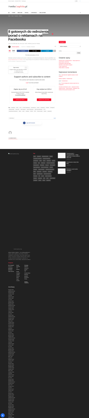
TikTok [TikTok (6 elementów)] (40, 180)
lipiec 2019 (10, 263)
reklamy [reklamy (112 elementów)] (35, 178)
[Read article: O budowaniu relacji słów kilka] (61, 164)
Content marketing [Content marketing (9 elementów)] (46, 158)
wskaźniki (49, 111)
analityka (13, 107)
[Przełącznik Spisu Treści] (25, 68)
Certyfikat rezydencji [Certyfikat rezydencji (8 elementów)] (37, 158)
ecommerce (33, 107)
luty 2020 (10, 254)
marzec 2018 (10, 283)
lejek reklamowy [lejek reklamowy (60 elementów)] (37, 167)
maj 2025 (10, 202)
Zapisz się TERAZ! (20, 99)
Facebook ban (69, 78)
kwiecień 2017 (11, 296)
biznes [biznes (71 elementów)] (51, 156)
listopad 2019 (11, 258)
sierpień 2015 (11, 319)
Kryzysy (25, 177)
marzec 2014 (10, 343)
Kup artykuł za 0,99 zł (19, 72)
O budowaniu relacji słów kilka (65, 63)
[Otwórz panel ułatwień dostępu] (3, 415)
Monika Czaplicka (11, 1)
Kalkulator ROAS (18, 1)
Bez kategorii (11, 172)
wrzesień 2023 (11, 225)
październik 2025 (11, 198)
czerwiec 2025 (11, 201)
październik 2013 (11, 350)
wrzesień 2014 (11, 334)
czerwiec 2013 (11, 356)
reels (23, 111)
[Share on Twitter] (35, 51)
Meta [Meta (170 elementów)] (35, 171)
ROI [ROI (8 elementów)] (44, 178)
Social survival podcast (71, 413)
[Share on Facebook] (23, 51)
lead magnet (23, 109)
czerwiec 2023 (11, 229)
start (13, 12)
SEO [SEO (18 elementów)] (47, 178)
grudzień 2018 (11, 272)
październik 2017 (11, 289)
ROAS (31, 111)
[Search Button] (80, 12)
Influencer (26, 174)
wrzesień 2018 (11, 275)
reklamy (27, 111)
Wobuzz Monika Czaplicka (13, 159)
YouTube (18, 188)
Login (27, 82)
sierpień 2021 (11, 234)
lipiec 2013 (10, 354)
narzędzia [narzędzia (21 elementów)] (44, 171)
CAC (20, 107)
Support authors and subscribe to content (18, 69)
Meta (20, 111)
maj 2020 (10, 249)
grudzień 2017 (11, 288)
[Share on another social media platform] (54, 51)
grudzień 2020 (11, 242)
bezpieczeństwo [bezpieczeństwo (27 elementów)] (45, 156)
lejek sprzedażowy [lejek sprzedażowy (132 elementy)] (44, 167)
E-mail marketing (26, 107)
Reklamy (19, 12)
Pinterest (18, 183)
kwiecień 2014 (11, 342)
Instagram (52, 107)
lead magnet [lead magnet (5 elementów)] (52, 165)
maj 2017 (10, 295)
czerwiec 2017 (11, 293)
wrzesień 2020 (11, 246)
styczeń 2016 (11, 312)
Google (47, 107)
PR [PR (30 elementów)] (39, 176)
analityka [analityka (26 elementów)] (39, 156)
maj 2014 (10, 340)
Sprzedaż (26, 183)
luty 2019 (10, 269)
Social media (39, 111)
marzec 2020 (10, 252)
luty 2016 (10, 310)
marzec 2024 (10, 219)
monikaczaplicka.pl (25, 159)
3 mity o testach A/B (63, 66)
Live (17, 175)
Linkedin (17, 182)
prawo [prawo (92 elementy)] (43, 176)
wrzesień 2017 (11, 290)
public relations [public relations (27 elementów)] (48, 176)
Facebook (33, 46)
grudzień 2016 (11, 302)
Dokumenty (39, 413)
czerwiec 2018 (11, 279)
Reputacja (26, 182)
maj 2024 (10, 218)
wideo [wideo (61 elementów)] (44, 180)
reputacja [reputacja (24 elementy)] (40, 178)
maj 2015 (10, 323)
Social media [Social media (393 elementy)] (52, 178)
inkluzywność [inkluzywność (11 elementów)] (36, 165)
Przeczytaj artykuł (44, 99)
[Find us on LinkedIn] (80, 1)
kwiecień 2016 (11, 307)
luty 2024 (10, 221)
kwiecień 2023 (11, 231)
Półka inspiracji (11, 386)
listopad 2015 (11, 315)
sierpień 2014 (11, 336)
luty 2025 (10, 207)
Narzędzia (10, 176)
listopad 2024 (11, 211)
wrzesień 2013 (11, 352)
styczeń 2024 (11, 222)
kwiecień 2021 (11, 237)
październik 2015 (11, 316)
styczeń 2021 (11, 241)
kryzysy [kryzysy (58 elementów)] (47, 165)
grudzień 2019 (11, 256)
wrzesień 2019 (11, 261)
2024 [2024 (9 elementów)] (35, 156)
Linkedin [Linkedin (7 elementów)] (35, 169)
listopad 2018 (11, 273)
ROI (35, 111)
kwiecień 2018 (11, 282)
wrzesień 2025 (11, 200)
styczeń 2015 (11, 329)
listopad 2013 (11, 349)
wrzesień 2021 (11, 232)
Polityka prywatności (54, 413)
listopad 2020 (11, 244)
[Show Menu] (8, 12)
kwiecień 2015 (11, 325)
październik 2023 (11, 224)
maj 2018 (10, 281)
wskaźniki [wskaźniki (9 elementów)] (48, 180)
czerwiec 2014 (11, 339)
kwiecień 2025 (11, 204)
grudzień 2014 (11, 330)
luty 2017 (10, 299)
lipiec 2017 (10, 292)
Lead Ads (17, 109)
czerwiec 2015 (11, 322)
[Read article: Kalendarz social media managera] (61, 171)
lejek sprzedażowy (38, 109)
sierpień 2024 (11, 215)
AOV (17, 107)
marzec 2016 (10, 309)
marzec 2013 (10, 357)
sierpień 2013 (11, 353)
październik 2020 (11, 245)
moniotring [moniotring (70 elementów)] (39, 171)
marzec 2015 (10, 326)
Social (26, 12)
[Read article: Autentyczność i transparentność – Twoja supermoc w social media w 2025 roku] (61, 155)
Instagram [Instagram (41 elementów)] (42, 165)
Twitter (17, 186)
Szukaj (60, 50)
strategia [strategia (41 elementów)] (35, 180)
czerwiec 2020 (11, 248)
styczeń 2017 (11, 300)
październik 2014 (11, 333)
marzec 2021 (10, 238)
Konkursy (10, 174)
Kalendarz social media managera (65, 64)
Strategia (33, 12)
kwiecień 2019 (11, 266)
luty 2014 (10, 344)
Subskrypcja (24, 1)
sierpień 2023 (11, 227)
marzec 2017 (10, 298)
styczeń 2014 (11, 346)
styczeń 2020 (11, 255)
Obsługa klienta (27, 180)
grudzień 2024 (11, 210)
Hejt (25, 178)
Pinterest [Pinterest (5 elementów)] (35, 176)
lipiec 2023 (10, 228)
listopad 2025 (11, 197)
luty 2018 (10, 285)
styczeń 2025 (11, 208)
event (38, 107)
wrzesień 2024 (11, 214)
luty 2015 (10, 327)
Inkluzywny (42, 12)
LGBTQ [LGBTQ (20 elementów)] (51, 167)
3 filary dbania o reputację (64, 67)
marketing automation (13, 111)
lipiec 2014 (10, 337)
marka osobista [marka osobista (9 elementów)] (41, 169)
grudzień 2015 (11, 313)
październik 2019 (11, 259)
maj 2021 (10, 235)
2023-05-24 (23, 46)
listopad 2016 (11, 303)
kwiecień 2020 (11, 251)
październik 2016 (11, 305)
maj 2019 (10, 265)
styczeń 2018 (11, 286)
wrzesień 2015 (11, 317)
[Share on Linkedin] (47, 51)
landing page (11, 109)
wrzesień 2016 (11, 306)
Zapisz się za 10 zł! (19, 71)
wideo (45, 111)
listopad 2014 (11, 332)
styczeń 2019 (11, 271)
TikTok (17, 185)
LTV (44, 109)
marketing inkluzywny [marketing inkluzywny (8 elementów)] (50, 169)
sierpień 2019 (11, 262)
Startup (25, 186)
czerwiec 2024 (11, 217)
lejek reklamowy (30, 109)
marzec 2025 (10, 205)
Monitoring (10, 177)
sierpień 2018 (11, 276)
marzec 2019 (10, 268)
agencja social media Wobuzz (27, 413)
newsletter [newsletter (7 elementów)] (50, 171)
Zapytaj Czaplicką (26, 190)
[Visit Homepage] (17, 6)
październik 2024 (11, 212)
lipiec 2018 (10, 278)
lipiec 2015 (10, 320)
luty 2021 (10, 239)
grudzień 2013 (11, 347)
